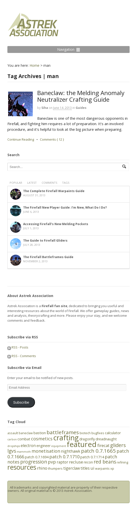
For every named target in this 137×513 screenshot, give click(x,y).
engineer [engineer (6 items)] (43, 445)
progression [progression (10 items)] (33, 462)
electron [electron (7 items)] (28, 445)
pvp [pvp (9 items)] (52, 462)
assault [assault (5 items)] (12, 433)
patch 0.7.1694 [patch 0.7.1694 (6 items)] (37, 457)
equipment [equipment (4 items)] (58, 446)
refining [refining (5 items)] (122, 462)
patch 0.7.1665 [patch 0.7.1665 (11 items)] (98, 450)
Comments (49, 182)
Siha (44, 108)
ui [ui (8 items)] (92, 468)
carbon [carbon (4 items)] (12, 439)
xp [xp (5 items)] (112, 468)
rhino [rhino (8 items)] (42, 468)
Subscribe (21, 402)
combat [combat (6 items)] (23, 439)
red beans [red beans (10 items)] (105, 462)
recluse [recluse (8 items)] (76, 462)
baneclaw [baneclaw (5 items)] (26, 433)
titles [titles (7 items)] (85, 468)
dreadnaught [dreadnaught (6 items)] (106, 439)
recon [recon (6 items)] (88, 462)
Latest (32, 182)
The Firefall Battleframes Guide (48, 257)
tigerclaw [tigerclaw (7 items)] (71, 468)
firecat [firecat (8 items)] (103, 445)
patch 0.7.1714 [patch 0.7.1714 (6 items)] (92, 457)
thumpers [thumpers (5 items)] (55, 468)
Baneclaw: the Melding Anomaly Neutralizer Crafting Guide (80, 96)
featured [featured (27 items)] (82, 444)
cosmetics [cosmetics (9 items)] (41, 439)
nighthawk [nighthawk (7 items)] (70, 451)
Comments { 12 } (52, 139)
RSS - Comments (21, 356)
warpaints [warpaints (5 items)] (102, 468)
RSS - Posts (17, 347)
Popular (16, 182)
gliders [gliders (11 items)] (118, 445)
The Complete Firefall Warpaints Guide (54, 191)
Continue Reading (20, 139)
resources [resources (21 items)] (21, 467)
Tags (65, 182)
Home (34, 65)
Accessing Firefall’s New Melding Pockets (55, 224)
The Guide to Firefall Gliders (45, 240)
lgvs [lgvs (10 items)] (11, 451)
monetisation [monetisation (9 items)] (46, 451)
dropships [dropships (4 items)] (13, 446)
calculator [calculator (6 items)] (113, 432)
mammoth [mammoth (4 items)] (24, 451)
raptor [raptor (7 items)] (62, 462)
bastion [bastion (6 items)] (40, 432)
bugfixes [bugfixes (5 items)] (97, 433)
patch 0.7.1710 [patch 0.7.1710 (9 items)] (64, 457)
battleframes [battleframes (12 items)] (63, 432)
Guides (81, 108)
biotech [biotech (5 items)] (85, 433)
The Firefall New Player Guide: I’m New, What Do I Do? (65, 207)
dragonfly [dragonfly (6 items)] (87, 439)
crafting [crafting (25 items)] (66, 437)
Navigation (65, 49)
